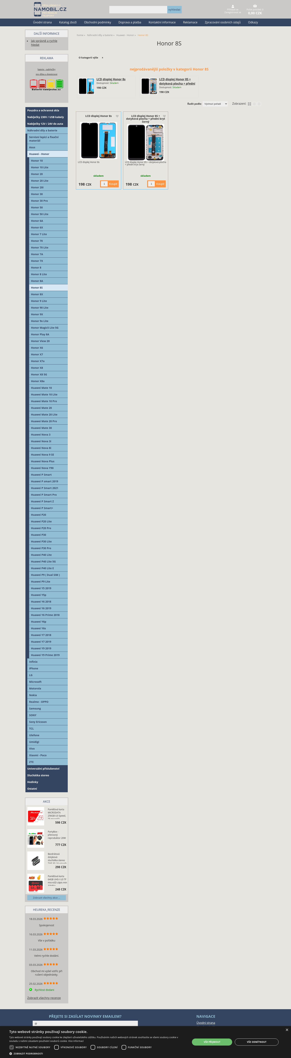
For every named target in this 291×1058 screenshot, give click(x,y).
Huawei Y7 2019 (41, 641)
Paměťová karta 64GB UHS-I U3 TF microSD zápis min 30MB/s (57, 880)
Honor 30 (37, 194)
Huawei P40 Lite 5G (43, 561)
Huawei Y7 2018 (41, 635)
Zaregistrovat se (232, 12)
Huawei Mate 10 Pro (44, 401)
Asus (32, 147)
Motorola (35, 688)
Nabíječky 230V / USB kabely (45, 117)
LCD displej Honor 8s (111, 79)
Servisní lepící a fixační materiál (43, 138)
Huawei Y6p (38, 621)
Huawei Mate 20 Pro (44, 421)
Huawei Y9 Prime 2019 (45, 655)
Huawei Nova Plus (42, 461)
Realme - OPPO (38, 702)
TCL (31, 728)
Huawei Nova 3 (40, 434)
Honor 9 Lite (39, 301)
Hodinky (32, 782)
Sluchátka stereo (38, 775)
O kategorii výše (88, 57)
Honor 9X (37, 314)
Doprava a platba (129, 22)
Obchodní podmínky (97, 22)
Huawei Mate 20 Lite (44, 414)
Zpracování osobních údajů (223, 22)
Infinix (33, 661)
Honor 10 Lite (39, 167)
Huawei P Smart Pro (44, 494)
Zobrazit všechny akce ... (46, 897)
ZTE (31, 762)
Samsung (35, 708)
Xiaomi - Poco (38, 755)
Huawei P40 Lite (41, 555)
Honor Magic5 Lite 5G (44, 327)
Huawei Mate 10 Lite (44, 394)
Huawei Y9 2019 (41, 648)
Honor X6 (37, 347)
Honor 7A (37, 254)
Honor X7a (38, 361)
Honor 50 (37, 207)
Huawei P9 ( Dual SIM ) (45, 575)
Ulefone (34, 735)
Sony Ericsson (38, 722)
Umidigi (34, 742)
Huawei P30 (38, 535)
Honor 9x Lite (39, 321)
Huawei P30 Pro (41, 548)
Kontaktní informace (162, 22)
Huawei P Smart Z (42, 501)
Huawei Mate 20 (41, 408)
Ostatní (32, 788)
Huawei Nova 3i (41, 441)
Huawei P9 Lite (40, 581)
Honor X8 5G (39, 374)
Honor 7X (37, 261)
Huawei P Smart (41, 474)
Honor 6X (37, 227)
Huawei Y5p (38, 595)
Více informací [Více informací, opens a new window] (76, 1041)
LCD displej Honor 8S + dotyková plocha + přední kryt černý (177, 83)
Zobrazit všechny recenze (44, 998)
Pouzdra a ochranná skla (43, 110)
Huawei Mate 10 (41, 388)
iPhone (33, 668)
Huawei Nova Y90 (42, 468)
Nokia (33, 695)
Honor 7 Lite (39, 234)
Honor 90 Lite (39, 307)
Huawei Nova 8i (41, 448)
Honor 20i (37, 187)
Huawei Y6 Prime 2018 (45, 615)
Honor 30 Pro (39, 200)
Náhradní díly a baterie (42, 130)
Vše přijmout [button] (212, 1042)
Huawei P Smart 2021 (44, 488)
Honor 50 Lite (39, 214)
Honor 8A (37, 281)
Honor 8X (37, 294)
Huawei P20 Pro (41, 528)
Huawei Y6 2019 (41, 608)
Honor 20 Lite (39, 180)
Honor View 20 (40, 341)
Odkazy (253, 22)
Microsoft (35, 681)
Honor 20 (37, 174)
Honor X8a (38, 381)
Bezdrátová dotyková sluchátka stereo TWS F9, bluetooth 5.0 (57, 858)
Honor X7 (37, 354)
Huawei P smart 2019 (44, 481)
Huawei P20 (38, 514)
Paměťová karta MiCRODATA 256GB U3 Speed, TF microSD (57, 813)
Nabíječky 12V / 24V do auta (45, 123)
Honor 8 (36, 267)
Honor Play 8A (40, 334)
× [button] (286, 1030)
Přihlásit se (232, 9)
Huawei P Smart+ (42, 508)
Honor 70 (37, 241)
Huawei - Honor (39, 154)
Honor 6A (37, 221)
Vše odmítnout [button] (256, 1042)
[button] (97, 1053)
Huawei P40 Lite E (42, 568)
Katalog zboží (68, 22)
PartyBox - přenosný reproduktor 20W (57, 835)
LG (30, 675)
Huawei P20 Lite (41, 521)
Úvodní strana (42, 22)
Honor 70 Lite (39, 247)
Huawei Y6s (38, 628)
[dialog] (145, 1042)
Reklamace (190, 22)
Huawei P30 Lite (41, 541)
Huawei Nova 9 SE (42, 454)
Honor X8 (37, 367)
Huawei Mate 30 (41, 428)
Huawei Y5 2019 (41, 588)
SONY (32, 715)
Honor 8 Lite (39, 274)
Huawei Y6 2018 (41, 601)
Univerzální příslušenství (43, 768)
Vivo (32, 748)
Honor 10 (37, 160)
